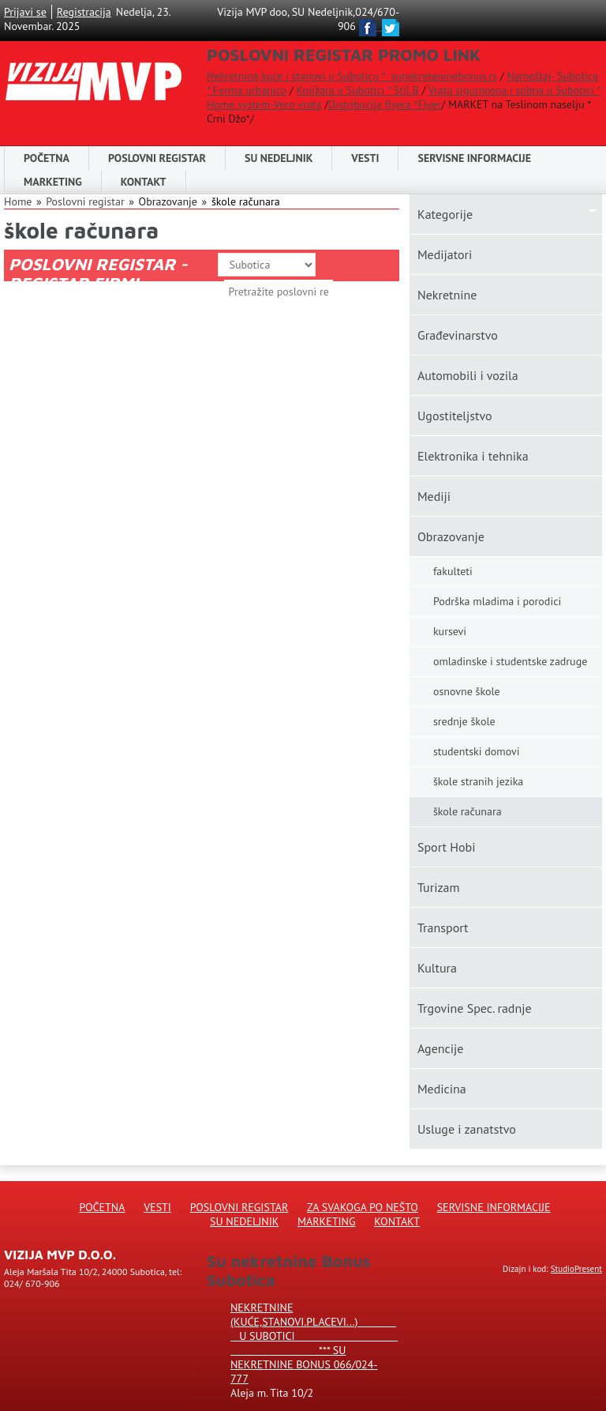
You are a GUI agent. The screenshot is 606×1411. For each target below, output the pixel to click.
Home (18, 201)
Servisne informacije (474, 158)
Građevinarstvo (457, 335)
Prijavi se (25, 12)
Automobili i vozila (467, 375)
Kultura (437, 968)
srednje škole (464, 721)
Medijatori (444, 254)
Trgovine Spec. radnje (474, 1008)
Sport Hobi (446, 847)
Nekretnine (447, 295)
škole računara (245, 201)
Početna (46, 158)
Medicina (441, 1089)
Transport (443, 927)
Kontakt (143, 182)
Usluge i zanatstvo (466, 1129)
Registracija (84, 12)
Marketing (53, 182)
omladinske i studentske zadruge (510, 661)
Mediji (434, 496)
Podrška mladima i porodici (497, 601)
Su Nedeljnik (244, 1221)
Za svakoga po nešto (362, 1207)
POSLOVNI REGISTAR (157, 158)
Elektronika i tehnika (473, 456)
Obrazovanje (450, 536)
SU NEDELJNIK (278, 158)
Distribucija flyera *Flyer (384, 104)
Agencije (440, 1048)
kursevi (449, 631)
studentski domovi (476, 751)
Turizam (438, 887)
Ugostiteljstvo (454, 415)
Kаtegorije (445, 214)
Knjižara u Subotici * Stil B (357, 90)
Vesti (365, 158)
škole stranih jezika (478, 781)
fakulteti (453, 571)
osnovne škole (466, 691)
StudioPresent (576, 1268)
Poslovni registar (85, 201)
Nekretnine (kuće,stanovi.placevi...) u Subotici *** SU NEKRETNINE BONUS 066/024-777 (314, 1343)
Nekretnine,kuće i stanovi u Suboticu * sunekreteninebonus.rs (352, 76)
